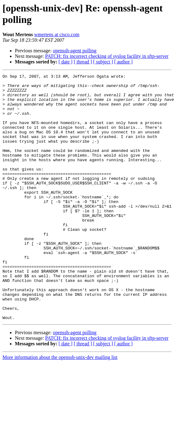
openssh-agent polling (75, 50)
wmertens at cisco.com (56, 34)
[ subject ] (103, 61)
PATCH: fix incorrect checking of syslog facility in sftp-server (106, 56)
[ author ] (123, 61)
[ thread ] (83, 61)
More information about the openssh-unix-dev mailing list (60, 406)
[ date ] (65, 61)
